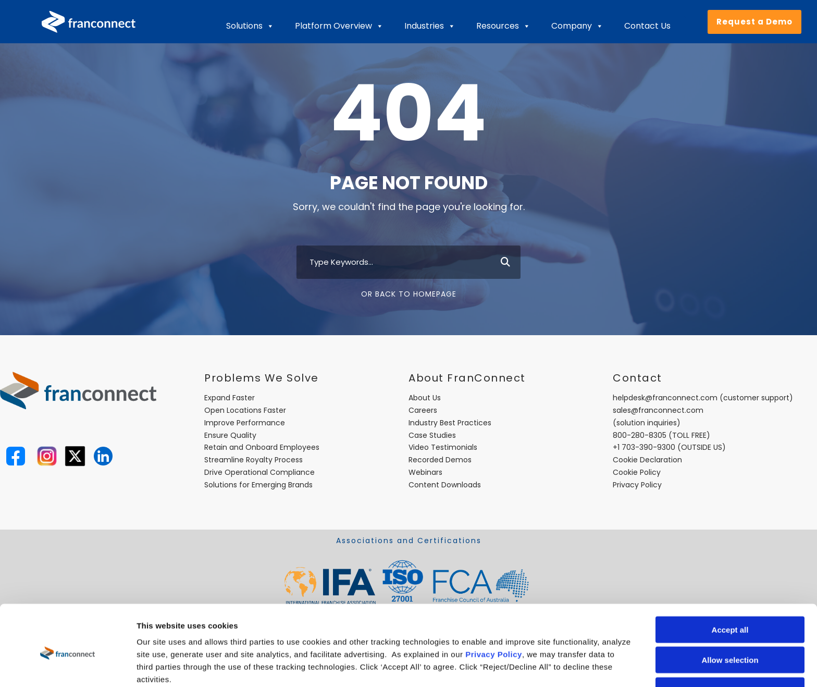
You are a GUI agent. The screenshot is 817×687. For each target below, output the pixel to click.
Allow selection (729, 613)
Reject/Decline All (729, 644)
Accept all (730, 583)
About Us (424, 397)
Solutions (250, 26)
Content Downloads (444, 485)
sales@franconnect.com (658, 410)
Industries (429, 26)
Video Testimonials (442, 447)
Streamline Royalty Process (253, 460)
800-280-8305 (639, 435)
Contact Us (647, 26)
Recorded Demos (440, 460)
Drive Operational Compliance (259, 472)
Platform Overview (339, 26)
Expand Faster (229, 397)
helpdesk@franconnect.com (665, 397)
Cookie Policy (637, 472)
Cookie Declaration (647, 460)
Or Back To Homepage (408, 294)
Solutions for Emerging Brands (258, 485)
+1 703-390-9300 (644, 447)
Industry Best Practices (449, 423)
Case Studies (432, 435)
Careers (422, 410)
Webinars (425, 472)
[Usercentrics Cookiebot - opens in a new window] (67, 666)
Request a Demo (754, 21)
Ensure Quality (230, 435)
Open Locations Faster (245, 410)
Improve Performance (244, 423)
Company (577, 26)
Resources (503, 26)
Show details (547, 666)
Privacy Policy (493, 607)
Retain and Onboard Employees (261, 447)
